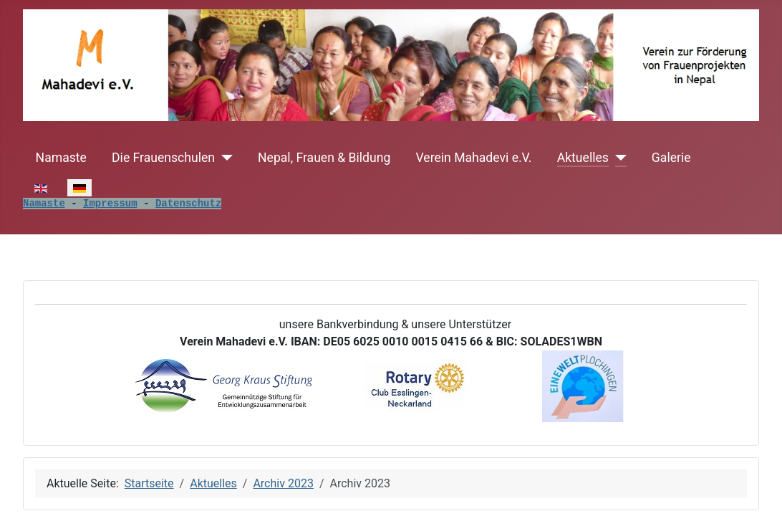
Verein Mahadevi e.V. (474, 157)
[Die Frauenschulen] (224, 157)
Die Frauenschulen (163, 157)
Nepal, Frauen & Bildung (324, 157)
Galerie (671, 157)
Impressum (110, 203)
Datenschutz (188, 203)
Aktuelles (583, 157)
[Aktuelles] (618, 157)
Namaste (61, 157)
